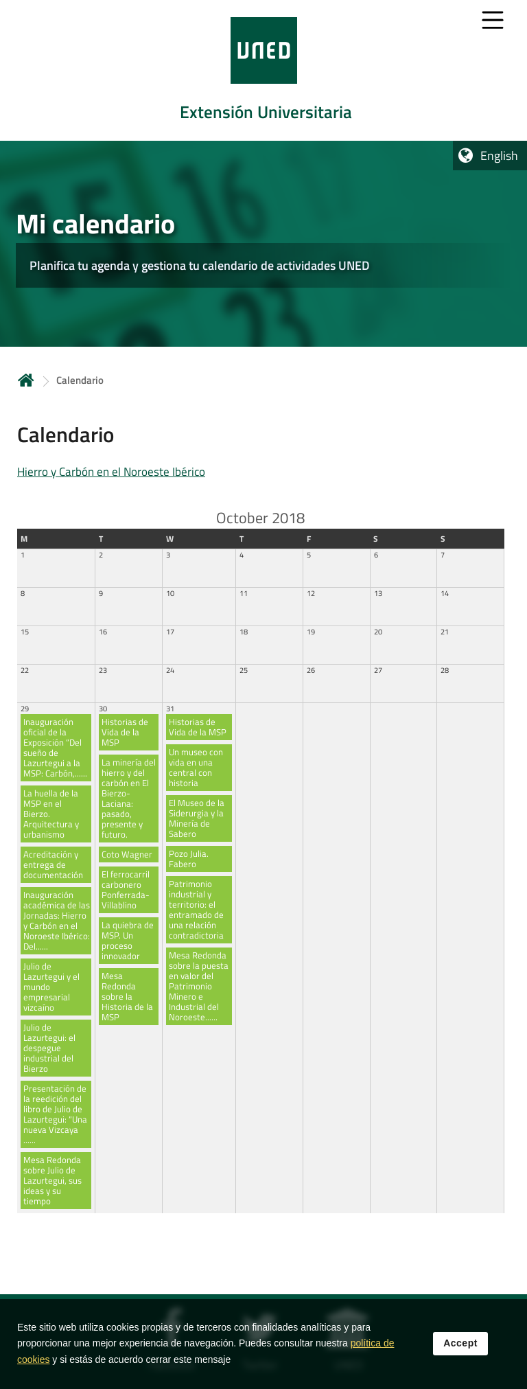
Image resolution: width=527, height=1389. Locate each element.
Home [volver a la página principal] (26, 380)
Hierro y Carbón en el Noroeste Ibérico (111, 472)
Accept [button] (460, 1343)
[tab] (263, 70)
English (499, 155)
